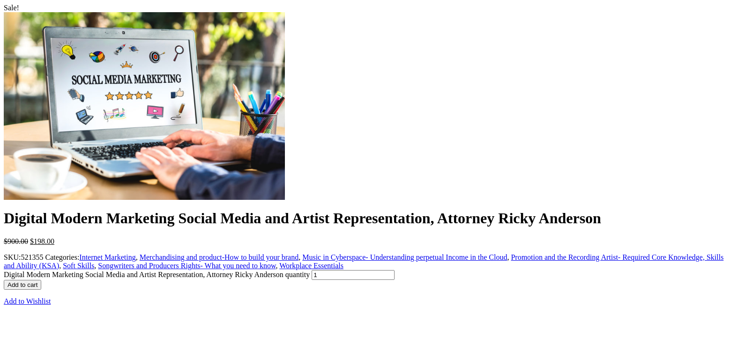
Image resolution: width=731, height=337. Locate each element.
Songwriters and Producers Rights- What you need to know (187, 266)
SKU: (12, 257)
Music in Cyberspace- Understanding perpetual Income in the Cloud (404, 257)
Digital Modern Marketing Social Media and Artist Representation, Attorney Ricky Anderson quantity (157, 274)
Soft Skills (78, 266)
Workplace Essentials (311, 266)
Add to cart (22, 284)
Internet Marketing (107, 257)
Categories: (62, 257)
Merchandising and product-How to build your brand (219, 257)
